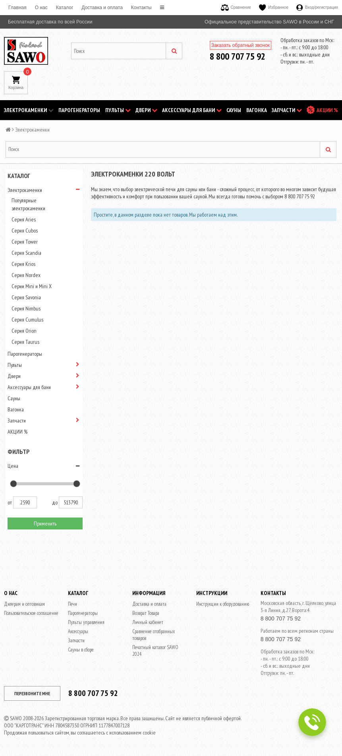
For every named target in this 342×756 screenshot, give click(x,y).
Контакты (141, 7)
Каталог (64, 7)
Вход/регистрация (317, 7)
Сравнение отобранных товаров (153, 635)
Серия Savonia (26, 297)
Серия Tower (25, 241)
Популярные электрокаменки (28, 204)
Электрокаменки (29, 110)
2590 (25, 502)
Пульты (118, 110)
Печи (72, 604)
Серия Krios (23, 264)
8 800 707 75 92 (237, 56)
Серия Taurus (25, 341)
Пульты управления (86, 622)
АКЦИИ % (327, 110)
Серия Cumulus (27, 319)
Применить (45, 523)
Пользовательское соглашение (31, 613)
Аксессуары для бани (192, 110)
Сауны (233, 110)
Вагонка (256, 110)
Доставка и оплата (102, 7)
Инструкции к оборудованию (222, 604)
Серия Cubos (25, 230)
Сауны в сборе (81, 649)
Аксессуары (78, 631)
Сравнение (236, 7)
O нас (41, 7)
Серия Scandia (26, 252)
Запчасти (287, 110)
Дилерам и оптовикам (24, 604)
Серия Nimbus (26, 308)
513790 (71, 502)
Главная (17, 7)
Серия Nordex (26, 275)
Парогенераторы (79, 110)
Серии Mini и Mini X (32, 286)
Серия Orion (24, 330)
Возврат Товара (145, 613)
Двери (146, 110)
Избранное (273, 7)
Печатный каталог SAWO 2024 (155, 650)
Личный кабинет (147, 622)
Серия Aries (24, 219)
